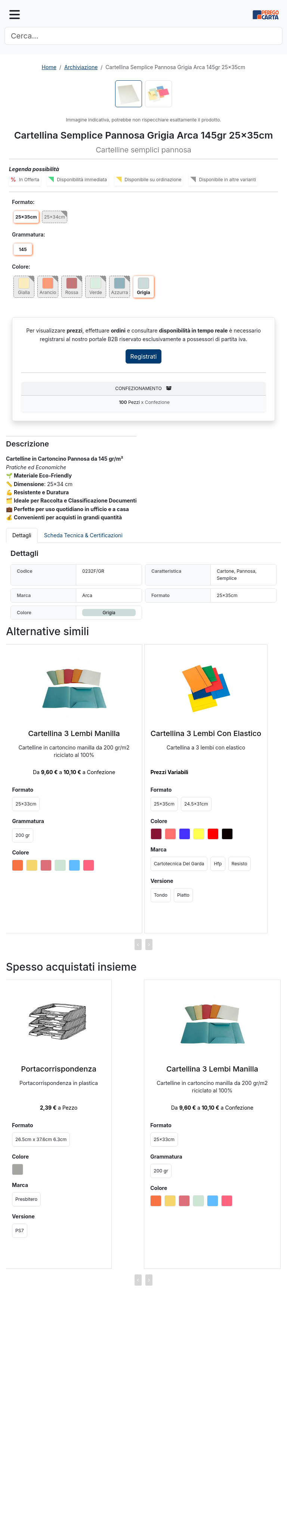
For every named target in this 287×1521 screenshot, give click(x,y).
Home (49, 67)
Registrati (143, 356)
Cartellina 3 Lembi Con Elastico (206, 733)
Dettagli (21, 535)
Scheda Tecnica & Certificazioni (83, 535)
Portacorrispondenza (58, 1068)
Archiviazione (81, 67)
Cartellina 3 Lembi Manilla (74, 733)
